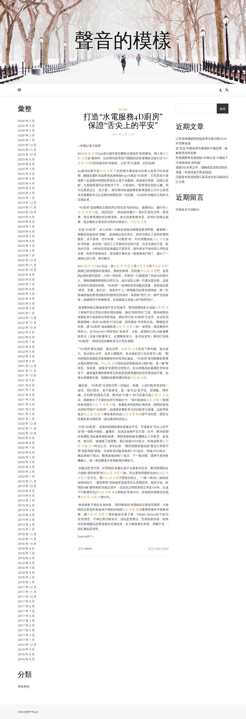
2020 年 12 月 (27, 423)
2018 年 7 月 (26, 553)
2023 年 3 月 (26, 303)
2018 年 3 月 (26, 572)
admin (88, 548)
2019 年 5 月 (26, 510)
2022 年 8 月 (26, 337)
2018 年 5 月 (26, 563)
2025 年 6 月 (26, 174)
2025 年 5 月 (26, 178)
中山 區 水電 (148, 271)
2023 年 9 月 (26, 274)
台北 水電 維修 (132, 414)
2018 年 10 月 (27, 544)
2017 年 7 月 (26, 611)
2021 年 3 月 (26, 409)
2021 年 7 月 (26, 390)
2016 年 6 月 (26, 659)
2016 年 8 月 (26, 654)
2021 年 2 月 (26, 414)
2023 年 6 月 (26, 289)
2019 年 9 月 (26, 491)
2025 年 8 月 (26, 164)
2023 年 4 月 (26, 298)
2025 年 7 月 (26, 169)
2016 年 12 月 (27, 645)
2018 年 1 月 (26, 582)
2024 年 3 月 (26, 246)
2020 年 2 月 (26, 471)
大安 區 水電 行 (90, 497)
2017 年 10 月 (27, 596)
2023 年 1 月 (26, 313)
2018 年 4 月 (26, 568)
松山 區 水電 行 (93, 414)
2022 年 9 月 (26, 332)
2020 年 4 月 (26, 462)
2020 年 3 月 (26, 467)
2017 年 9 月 (26, 601)
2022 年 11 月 (27, 323)
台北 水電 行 (108, 171)
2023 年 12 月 (27, 260)
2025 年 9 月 (26, 159)
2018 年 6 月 (26, 558)
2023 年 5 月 (26, 294)
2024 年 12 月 (27, 202)
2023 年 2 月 (26, 308)
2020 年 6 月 (26, 452)
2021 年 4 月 (26, 404)
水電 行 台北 (89, 266)
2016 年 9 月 (26, 649)
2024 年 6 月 (26, 231)
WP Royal (32, 712)
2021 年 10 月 (27, 375)
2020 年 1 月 (26, 476)
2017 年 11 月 (27, 592)
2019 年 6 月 (26, 505)
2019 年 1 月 (26, 529)
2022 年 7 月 (26, 342)
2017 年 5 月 (26, 620)
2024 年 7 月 (26, 226)
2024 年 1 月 (26, 255)
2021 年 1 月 (26, 419)
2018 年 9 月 (26, 548)
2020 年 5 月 (26, 457)
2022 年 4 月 (26, 356)
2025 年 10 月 (27, 154)
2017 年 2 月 (26, 635)
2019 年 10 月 (27, 486)
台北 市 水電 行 (124, 266)
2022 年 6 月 (26, 347)
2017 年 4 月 (26, 625)
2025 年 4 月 (26, 183)
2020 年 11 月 (27, 428)
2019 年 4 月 (26, 515)
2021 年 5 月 (26, 399)
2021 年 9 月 (26, 380)
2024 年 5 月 (26, 236)
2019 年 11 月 (27, 481)
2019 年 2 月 (26, 524)
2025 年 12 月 (27, 145)
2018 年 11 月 (27, 539)
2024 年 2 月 (26, 250)
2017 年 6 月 (26, 616)
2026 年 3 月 (26, 130)
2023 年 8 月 (26, 279)
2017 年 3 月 (26, 630)
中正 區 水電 (138, 222)
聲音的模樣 (123, 39)
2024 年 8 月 (26, 222)
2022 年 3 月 (26, 361)
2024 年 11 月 (27, 207)
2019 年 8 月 (26, 495)
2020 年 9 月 (26, 438)
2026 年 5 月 (26, 121)
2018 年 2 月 (26, 577)
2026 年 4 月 (26, 126)
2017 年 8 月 (26, 606)
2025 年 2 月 (26, 193)
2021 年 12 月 (27, 366)
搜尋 (223, 109)
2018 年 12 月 (27, 534)
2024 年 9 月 (26, 217)
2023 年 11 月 (27, 265)
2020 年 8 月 (26, 443)
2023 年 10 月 (27, 270)
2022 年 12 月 (27, 318)
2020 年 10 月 (27, 433)
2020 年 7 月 (26, 447)
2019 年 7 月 (26, 500)
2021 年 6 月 (26, 395)
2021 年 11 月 (27, 371)
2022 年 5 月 (26, 351)
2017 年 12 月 (27, 587)
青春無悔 (23, 686)
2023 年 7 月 (26, 284)
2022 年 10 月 (27, 327)
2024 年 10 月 (27, 212)
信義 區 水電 (89, 153)
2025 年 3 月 (26, 188)
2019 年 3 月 (26, 519)
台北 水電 (159, 239)
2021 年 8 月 (26, 385)
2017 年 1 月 (26, 640)
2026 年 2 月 (26, 135)
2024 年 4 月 (26, 241)
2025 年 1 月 (26, 198)
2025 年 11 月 (27, 150)
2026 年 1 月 (26, 140)
